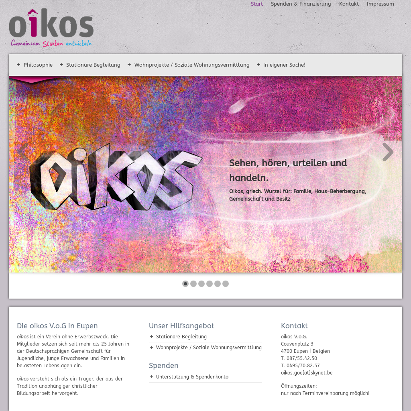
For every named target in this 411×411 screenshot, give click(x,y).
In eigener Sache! (284, 65)
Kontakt (349, 4)
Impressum (380, 4)
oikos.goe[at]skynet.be (307, 373)
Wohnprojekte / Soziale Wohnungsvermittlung (192, 65)
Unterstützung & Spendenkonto (192, 377)
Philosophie (38, 65)
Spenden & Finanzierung (301, 4)
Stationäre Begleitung (93, 65)
